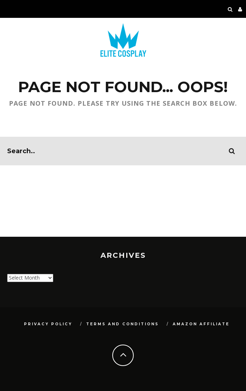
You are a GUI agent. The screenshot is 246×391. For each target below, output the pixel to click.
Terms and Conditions (122, 324)
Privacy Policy (48, 324)
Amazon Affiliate (201, 324)
